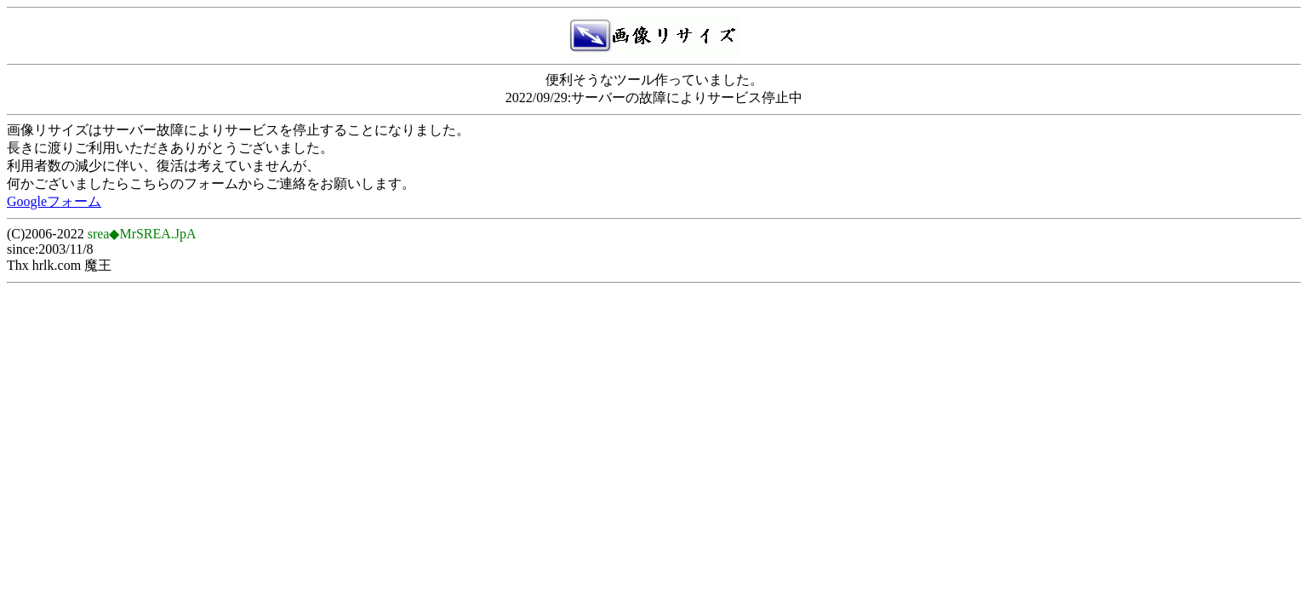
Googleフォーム (54, 201)
